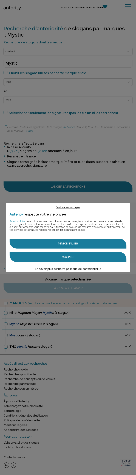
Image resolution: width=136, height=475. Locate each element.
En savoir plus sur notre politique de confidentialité (68, 269)
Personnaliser (68, 243)
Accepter (68, 257)
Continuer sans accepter (68, 207)
